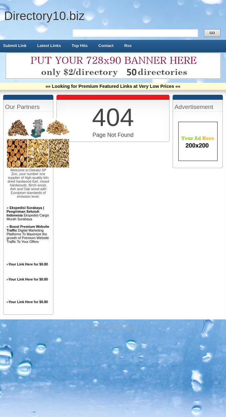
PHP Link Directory (123, 328)
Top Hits (80, 45)
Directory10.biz (44, 16)
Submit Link (14, 45)
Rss (128, 45)
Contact (105, 45)
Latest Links (49, 45)
